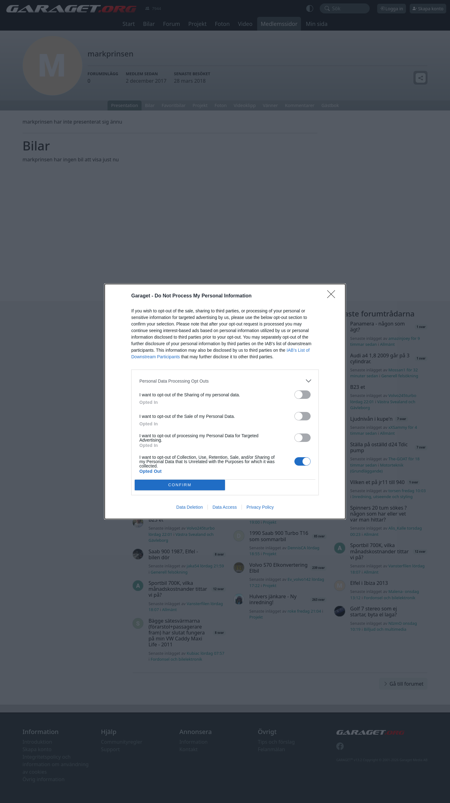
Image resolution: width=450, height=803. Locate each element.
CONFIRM (180, 485)
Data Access (224, 507)
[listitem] (225, 381)
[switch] (302, 394)
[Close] (333, 296)
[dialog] (225, 401)
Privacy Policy (260, 507)
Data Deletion (189, 507)
